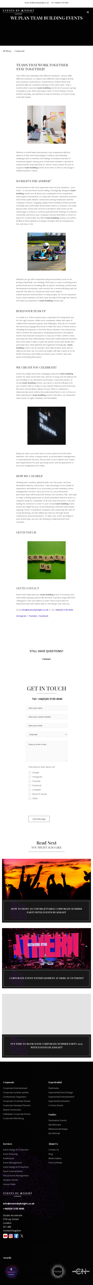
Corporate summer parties (16, 1092)
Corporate (20, 51)
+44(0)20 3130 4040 (47, 698)
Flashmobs (53, 1088)
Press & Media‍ (55, 1162)
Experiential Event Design (60, 1092)
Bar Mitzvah (54, 1133)
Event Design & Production (16, 1149)
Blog (50, 1154)
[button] (88, 12)
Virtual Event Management (16, 1175)
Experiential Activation (59, 1101)
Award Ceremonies (12, 1109)
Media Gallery (54, 1158)
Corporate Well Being (13, 1118)
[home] (17, 12)
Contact (46, 659)
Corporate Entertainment (15, 1088)
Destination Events (57, 1120)
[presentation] (47, 810)
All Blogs (7, 51)
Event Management (12, 1162)
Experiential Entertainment (61, 1096)
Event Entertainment (13, 1171)
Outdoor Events (10, 1180)
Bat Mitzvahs (54, 1124)
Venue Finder (9, 1184)
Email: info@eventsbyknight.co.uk (37, 3)
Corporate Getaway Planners (17, 1105)
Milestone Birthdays (58, 1129)
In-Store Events (55, 1105)
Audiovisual (8, 1158)
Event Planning (10, 1154)
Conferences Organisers (14, 1096)
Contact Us (53, 1149)
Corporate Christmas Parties (16, 1101)
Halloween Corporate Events (16, 1114)
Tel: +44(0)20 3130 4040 (59, 3)
